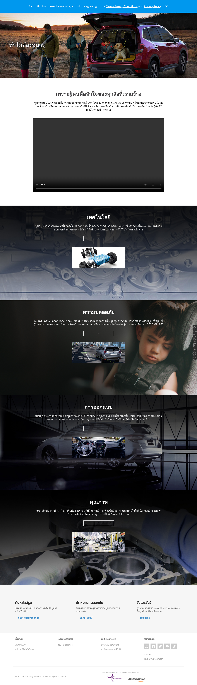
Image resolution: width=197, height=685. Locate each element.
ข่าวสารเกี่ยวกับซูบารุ (110, 644)
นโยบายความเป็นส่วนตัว (129, 671)
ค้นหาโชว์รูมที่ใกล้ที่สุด (28, 617)
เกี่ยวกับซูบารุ (20, 644)
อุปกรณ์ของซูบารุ (65, 644)
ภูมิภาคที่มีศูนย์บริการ (24, 648)
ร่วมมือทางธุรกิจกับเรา (153, 657)
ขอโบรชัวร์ (145, 617)
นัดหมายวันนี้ (86, 617)
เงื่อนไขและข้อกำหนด (109, 671)
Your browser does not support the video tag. (98, 154)
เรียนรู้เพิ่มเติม (98, 237)
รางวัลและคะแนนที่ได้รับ (111, 648)
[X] (166, 6)
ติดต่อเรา (147, 652)
